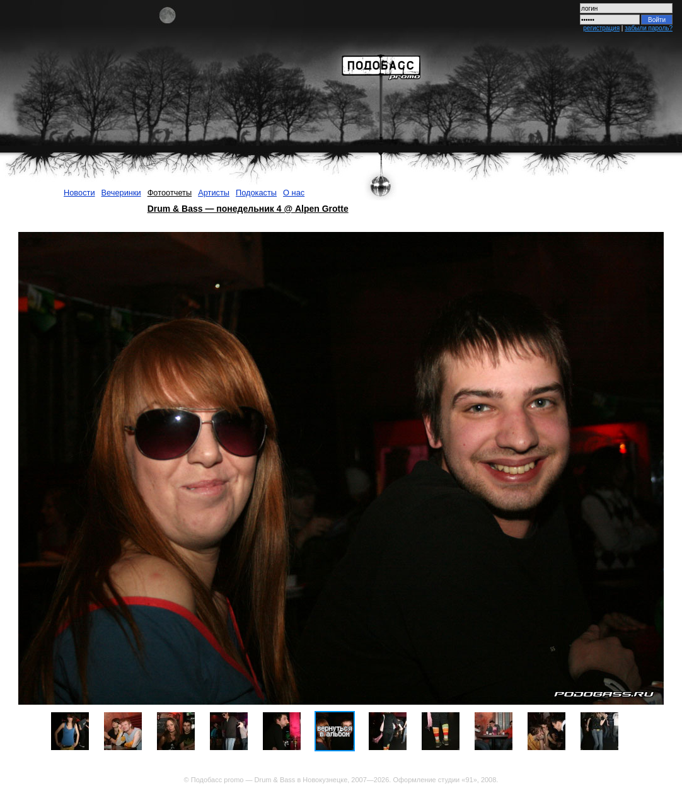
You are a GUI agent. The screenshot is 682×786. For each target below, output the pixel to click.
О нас (293, 192)
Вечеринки (121, 192)
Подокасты (256, 192)
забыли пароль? (649, 28)
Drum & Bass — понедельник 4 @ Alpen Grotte (248, 209)
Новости (79, 192)
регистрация (601, 28)
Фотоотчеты (169, 192)
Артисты (213, 192)
